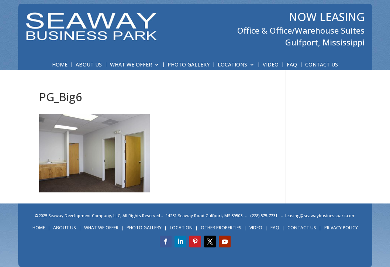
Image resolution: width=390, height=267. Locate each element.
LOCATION (181, 228)
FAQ (292, 65)
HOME (60, 65)
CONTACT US (321, 65)
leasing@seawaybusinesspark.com (320, 215)
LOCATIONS (232, 65)
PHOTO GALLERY (189, 65)
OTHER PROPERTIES (221, 228)
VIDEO (271, 65)
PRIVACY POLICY (341, 228)
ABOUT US (89, 65)
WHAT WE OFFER (131, 65)
